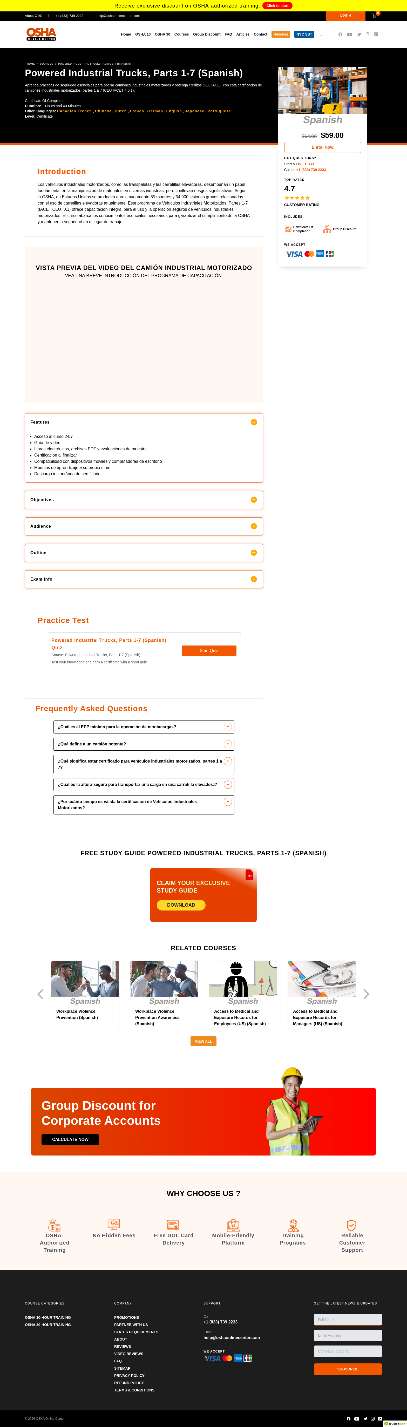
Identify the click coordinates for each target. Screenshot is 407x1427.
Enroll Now (323, 147)
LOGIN (345, 15)
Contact (260, 34)
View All (203, 1041)
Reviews (281, 34)
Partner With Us (131, 1325)
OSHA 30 (162, 34)
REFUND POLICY (129, 1383)
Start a (299, 164)
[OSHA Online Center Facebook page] (340, 34)
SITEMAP (122, 1368)
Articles (242, 34)
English (174, 111)
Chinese (103, 111)
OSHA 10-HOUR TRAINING (48, 1317)
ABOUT (120, 1339)
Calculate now (70, 1139)
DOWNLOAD (181, 905)
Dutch (121, 111)
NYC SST (304, 34)
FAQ (228, 34)
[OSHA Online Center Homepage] (41, 34)
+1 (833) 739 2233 (69, 15)
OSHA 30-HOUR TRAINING (48, 1325)
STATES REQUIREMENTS (136, 1332)
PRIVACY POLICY (129, 1376)
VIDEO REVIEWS (128, 1354)
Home (126, 34)
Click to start (278, 6)
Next (367, 994)
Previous (41, 994)
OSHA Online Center (50, 1419)
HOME (31, 64)
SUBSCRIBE (347, 1369)
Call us (305, 170)
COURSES (46, 64)
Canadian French (74, 111)
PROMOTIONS (126, 1317)
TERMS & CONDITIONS (134, 1390)
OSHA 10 (143, 34)
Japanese (195, 111)
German (155, 111)
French (137, 111)
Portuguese (219, 111)
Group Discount (207, 34)
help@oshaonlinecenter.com (118, 15)
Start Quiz (209, 650)
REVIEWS (122, 1346)
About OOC (33, 15)
